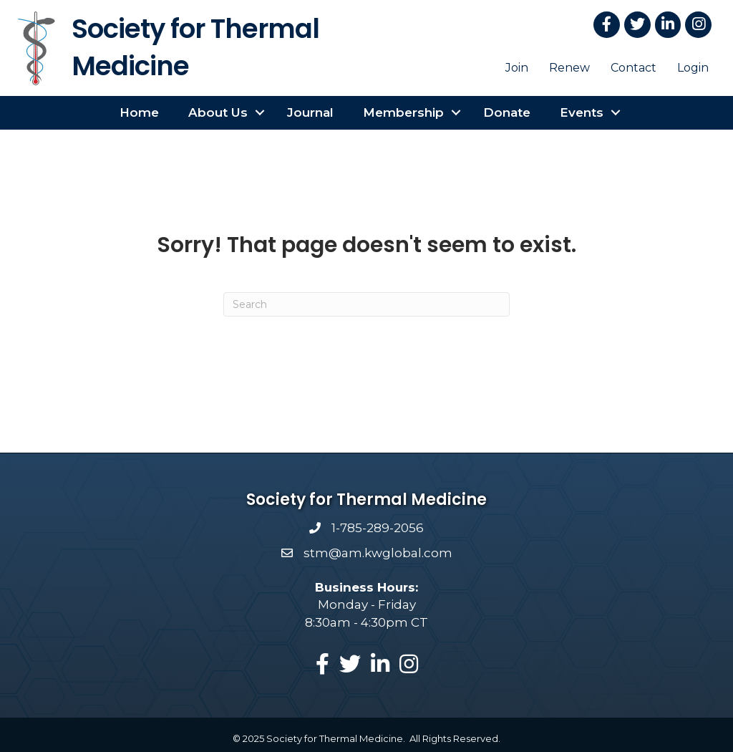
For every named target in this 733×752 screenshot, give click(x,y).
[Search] (366, 304)
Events (581, 112)
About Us (218, 112)
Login (693, 67)
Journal (310, 112)
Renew (569, 67)
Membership (403, 112)
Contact (633, 67)
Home (139, 112)
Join (516, 67)
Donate (506, 112)
